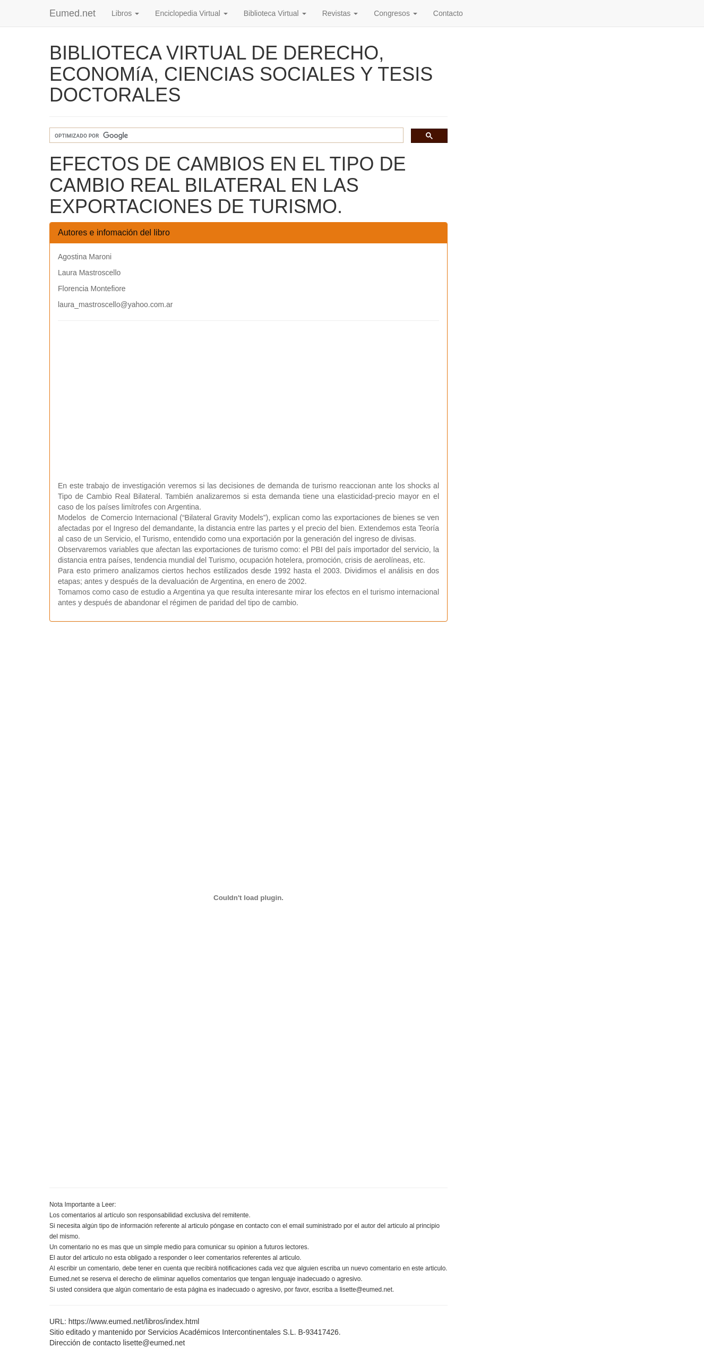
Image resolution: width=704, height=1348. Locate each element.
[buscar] (225, 136)
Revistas (340, 13)
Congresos (395, 13)
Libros (125, 13)
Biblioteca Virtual (275, 13)
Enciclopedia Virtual (191, 13)
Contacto (448, 13)
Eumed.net (72, 13)
